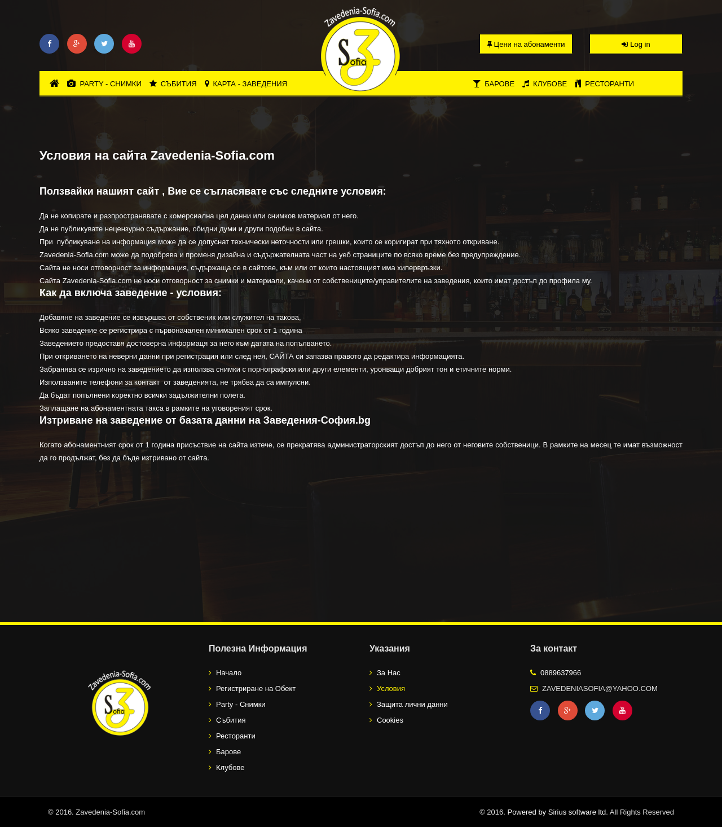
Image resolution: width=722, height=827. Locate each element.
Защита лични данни (412, 704)
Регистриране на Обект (256, 688)
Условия (391, 688)
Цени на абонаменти (526, 44)
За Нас (388, 672)
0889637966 (560, 672)
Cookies (390, 720)
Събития (173, 84)
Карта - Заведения (246, 84)
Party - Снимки (104, 84)
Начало (228, 672)
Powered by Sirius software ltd (556, 812)
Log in (636, 44)
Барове (493, 84)
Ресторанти (604, 84)
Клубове (544, 84)
